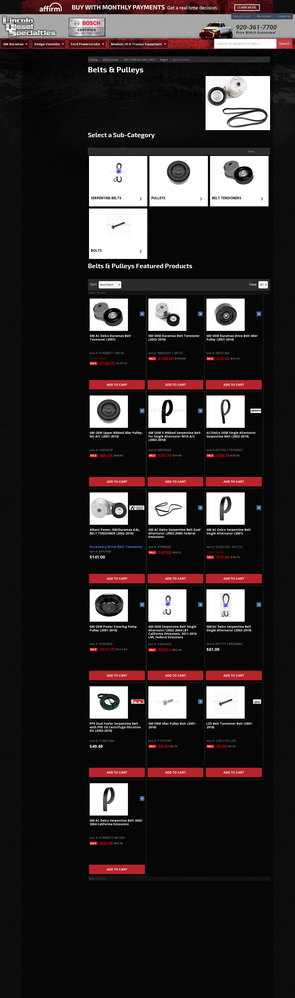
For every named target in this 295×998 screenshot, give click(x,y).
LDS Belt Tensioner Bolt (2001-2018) (229, 725)
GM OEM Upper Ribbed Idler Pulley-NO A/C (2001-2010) (116, 434)
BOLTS (96, 250)
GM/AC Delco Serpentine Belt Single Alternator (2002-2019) (228, 628)
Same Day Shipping (48, 120)
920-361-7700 (256, 27)
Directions (44, 949)
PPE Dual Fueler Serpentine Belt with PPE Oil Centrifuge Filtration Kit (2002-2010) (115, 727)
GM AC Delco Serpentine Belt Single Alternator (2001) (228, 531)
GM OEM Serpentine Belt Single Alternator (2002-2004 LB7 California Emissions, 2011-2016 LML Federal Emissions (172, 632)
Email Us (40, 168)
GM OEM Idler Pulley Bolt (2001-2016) (172, 725)
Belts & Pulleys (37, 60)
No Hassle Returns (48, 144)
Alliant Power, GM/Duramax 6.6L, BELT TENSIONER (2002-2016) (115, 531)
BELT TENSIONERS (226, 198)
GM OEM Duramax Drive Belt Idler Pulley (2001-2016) (232, 337)
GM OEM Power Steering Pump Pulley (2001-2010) (113, 628)
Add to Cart (117, 384)
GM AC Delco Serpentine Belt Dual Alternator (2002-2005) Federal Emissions (174, 533)
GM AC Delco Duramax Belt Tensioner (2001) (110, 337)
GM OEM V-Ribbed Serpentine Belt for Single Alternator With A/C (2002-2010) (174, 436)
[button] (253, 44)
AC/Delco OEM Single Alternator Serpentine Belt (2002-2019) (231, 434)
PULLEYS (158, 198)
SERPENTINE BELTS (106, 198)
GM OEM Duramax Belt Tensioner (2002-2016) (174, 337)
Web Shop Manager (259, 994)
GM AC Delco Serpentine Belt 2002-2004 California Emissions (116, 822)
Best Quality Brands (49, 132)
